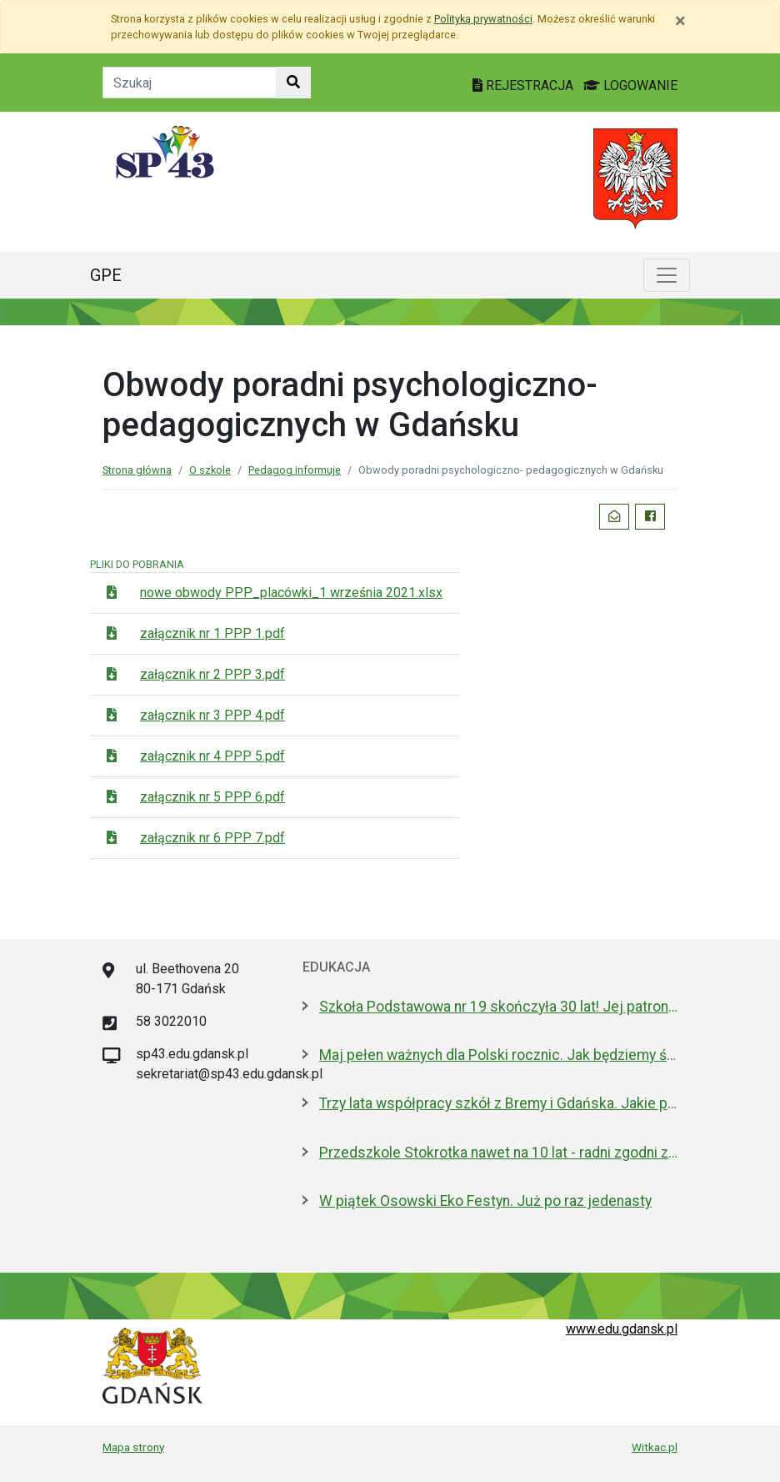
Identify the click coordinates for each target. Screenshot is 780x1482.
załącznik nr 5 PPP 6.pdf (212, 797)
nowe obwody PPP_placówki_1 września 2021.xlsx (291, 592)
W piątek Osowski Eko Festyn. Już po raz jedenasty (485, 1201)
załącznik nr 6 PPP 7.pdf (212, 838)
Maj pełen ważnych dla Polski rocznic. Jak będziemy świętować (498, 1055)
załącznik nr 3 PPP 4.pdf (212, 715)
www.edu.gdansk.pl (622, 1329)
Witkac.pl (655, 1447)
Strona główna (137, 470)
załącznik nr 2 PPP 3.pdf (212, 674)
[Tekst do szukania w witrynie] (189, 82)
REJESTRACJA (524, 85)
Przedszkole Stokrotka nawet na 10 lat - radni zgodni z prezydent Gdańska (498, 1152)
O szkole (210, 470)
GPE (106, 275)
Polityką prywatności (483, 19)
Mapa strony (133, 1447)
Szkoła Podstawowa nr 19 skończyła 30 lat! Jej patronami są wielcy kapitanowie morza (498, 1006)
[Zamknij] (680, 21)
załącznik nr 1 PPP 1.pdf (212, 633)
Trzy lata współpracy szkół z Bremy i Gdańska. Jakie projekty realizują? (498, 1103)
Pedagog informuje (294, 470)
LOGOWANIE (630, 85)
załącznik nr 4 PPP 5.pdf (212, 756)
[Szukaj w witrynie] (293, 82)
